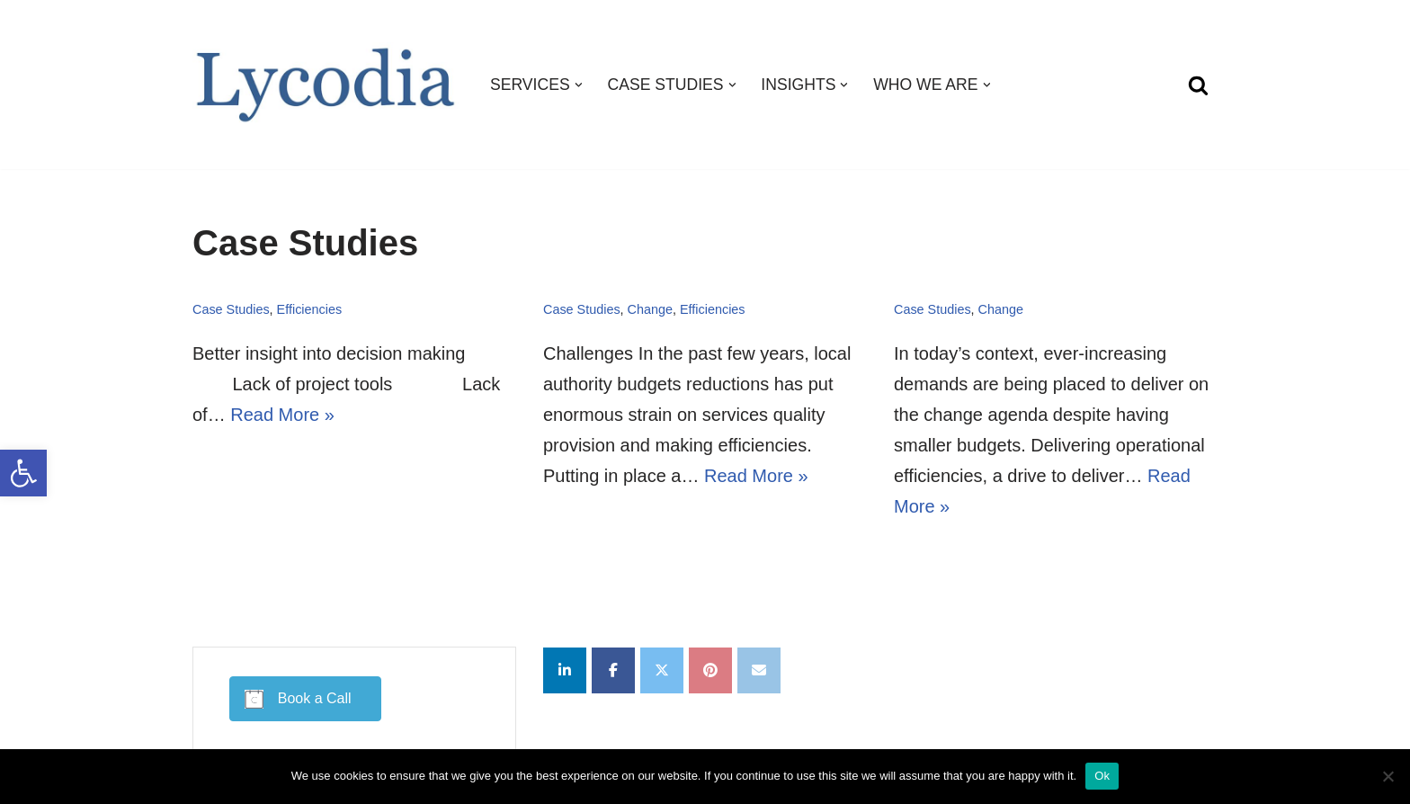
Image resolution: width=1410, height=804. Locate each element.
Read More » (282, 414)
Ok (1102, 775)
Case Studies (231, 309)
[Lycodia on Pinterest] (710, 670)
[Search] (1198, 85)
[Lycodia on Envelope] (759, 670)
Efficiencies (310, 309)
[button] (23, 473)
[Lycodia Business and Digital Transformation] (326, 85)
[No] (1388, 776)
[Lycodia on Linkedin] (564, 670)
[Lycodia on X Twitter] (661, 670)
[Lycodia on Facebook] (613, 670)
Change (650, 309)
